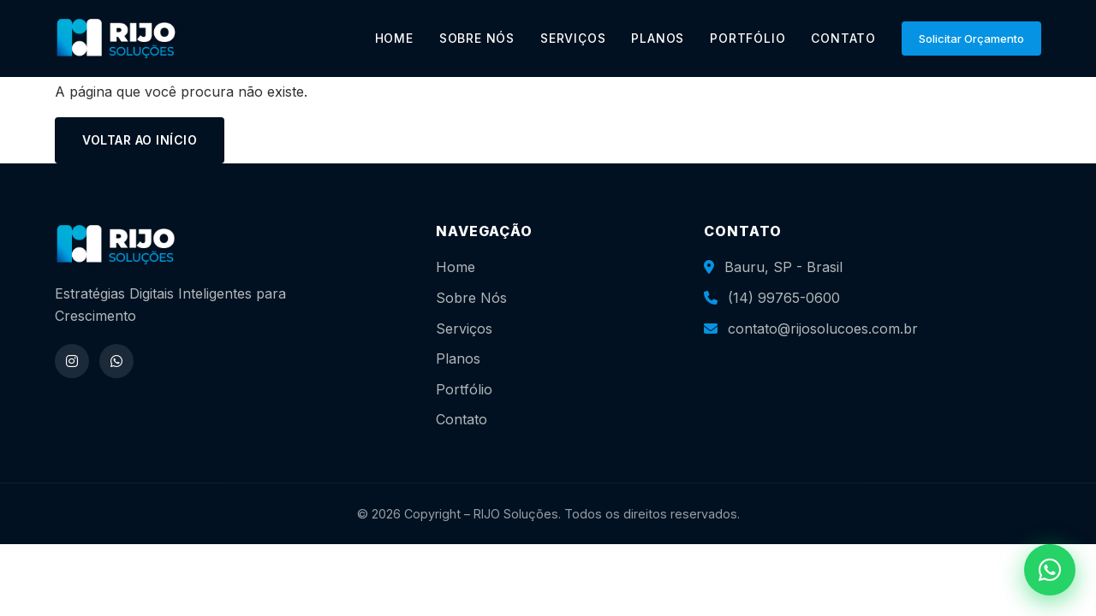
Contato (461, 419)
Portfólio (464, 389)
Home (455, 266)
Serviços (464, 328)
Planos (458, 358)
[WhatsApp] (116, 361)
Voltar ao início (139, 140)
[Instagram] (72, 361)
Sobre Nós (471, 297)
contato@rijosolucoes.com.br (823, 328)
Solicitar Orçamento (971, 38)
